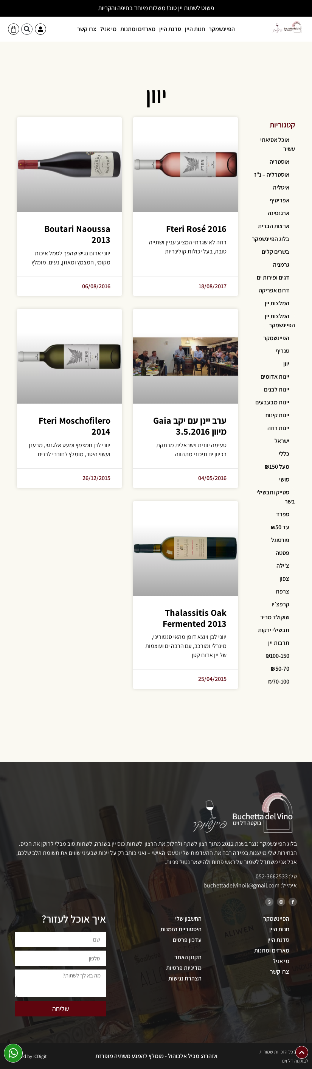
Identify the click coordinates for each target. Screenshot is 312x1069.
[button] (27, 29)
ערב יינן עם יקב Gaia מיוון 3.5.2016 (190, 425)
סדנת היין (170, 29)
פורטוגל (280, 540)
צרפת (282, 591)
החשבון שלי (188, 919)
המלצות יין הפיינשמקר (280, 320)
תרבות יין (278, 643)
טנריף (282, 351)
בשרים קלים (275, 252)
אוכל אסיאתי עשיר (277, 144)
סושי (284, 479)
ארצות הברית (273, 226)
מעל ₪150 (277, 467)
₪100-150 (277, 656)
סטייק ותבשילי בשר (275, 496)
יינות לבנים (276, 389)
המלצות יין (277, 303)
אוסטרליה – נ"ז (271, 175)
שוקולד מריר (274, 617)
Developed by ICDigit (26, 1056)
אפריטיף (279, 200)
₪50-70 (280, 669)
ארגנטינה (278, 213)
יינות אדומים (275, 377)
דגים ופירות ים (273, 277)
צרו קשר (86, 29)
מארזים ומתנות (137, 29)
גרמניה (281, 265)
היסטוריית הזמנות (181, 929)
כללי (284, 454)
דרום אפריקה (274, 290)
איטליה (281, 187)
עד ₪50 (280, 527)
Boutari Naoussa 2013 (77, 233)
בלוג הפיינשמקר (270, 239)
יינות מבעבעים (272, 402)
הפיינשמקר (222, 29)
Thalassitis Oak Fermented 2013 (195, 617)
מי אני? (108, 29)
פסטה (282, 553)
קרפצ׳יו (280, 604)
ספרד (282, 514)
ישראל (282, 441)
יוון (286, 364)
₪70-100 (278, 681)
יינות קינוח (277, 415)
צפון (284, 579)
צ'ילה (282, 566)
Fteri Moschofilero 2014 (74, 425)
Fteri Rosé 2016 (196, 228)
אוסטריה (279, 162)
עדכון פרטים (187, 940)
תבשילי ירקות (273, 630)
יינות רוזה (278, 428)
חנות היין (195, 29)
